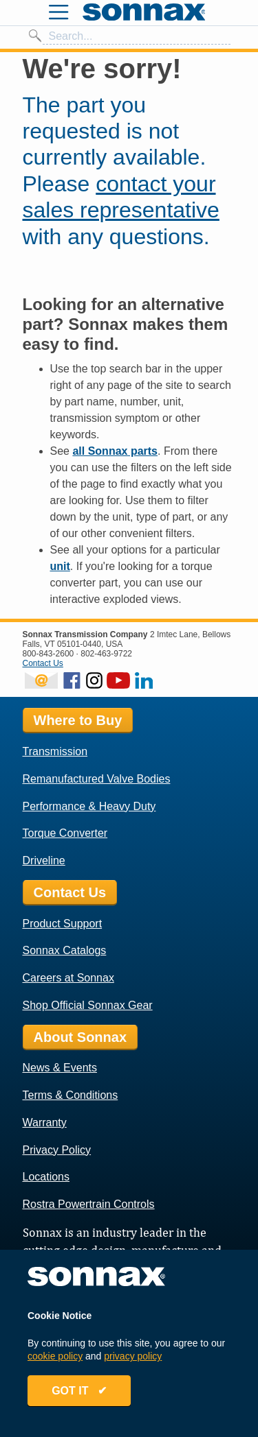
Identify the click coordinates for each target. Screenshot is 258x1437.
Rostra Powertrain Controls (89, 1204)
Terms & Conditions (70, 1095)
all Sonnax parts (115, 451)
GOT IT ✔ (79, 1391)
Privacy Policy (57, 1150)
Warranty (45, 1122)
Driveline (44, 860)
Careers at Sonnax (68, 978)
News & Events (60, 1067)
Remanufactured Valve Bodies (97, 779)
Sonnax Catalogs (65, 950)
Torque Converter (65, 833)
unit (60, 566)
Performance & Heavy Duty (89, 806)
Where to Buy (78, 720)
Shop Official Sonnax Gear (88, 1005)
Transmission (55, 751)
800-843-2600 (48, 653)
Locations (46, 1177)
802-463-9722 (106, 653)
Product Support (63, 923)
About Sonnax (80, 1037)
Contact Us (43, 663)
